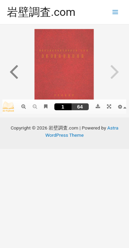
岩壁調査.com (41, 12)
